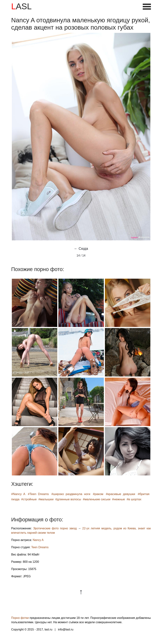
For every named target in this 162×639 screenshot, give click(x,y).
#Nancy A (18, 494)
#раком (98, 494)
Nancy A (38, 540)
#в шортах (134, 499)
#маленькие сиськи (97, 499)
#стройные (29, 499)
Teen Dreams (40, 547)
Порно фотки (20, 617)
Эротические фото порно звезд (55, 528)
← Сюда (81, 249)
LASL (21, 6)
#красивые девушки (120, 494)
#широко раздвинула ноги (70, 494)
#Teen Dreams (38, 494)
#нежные (118, 499)
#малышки (45, 499)
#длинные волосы (68, 499)
